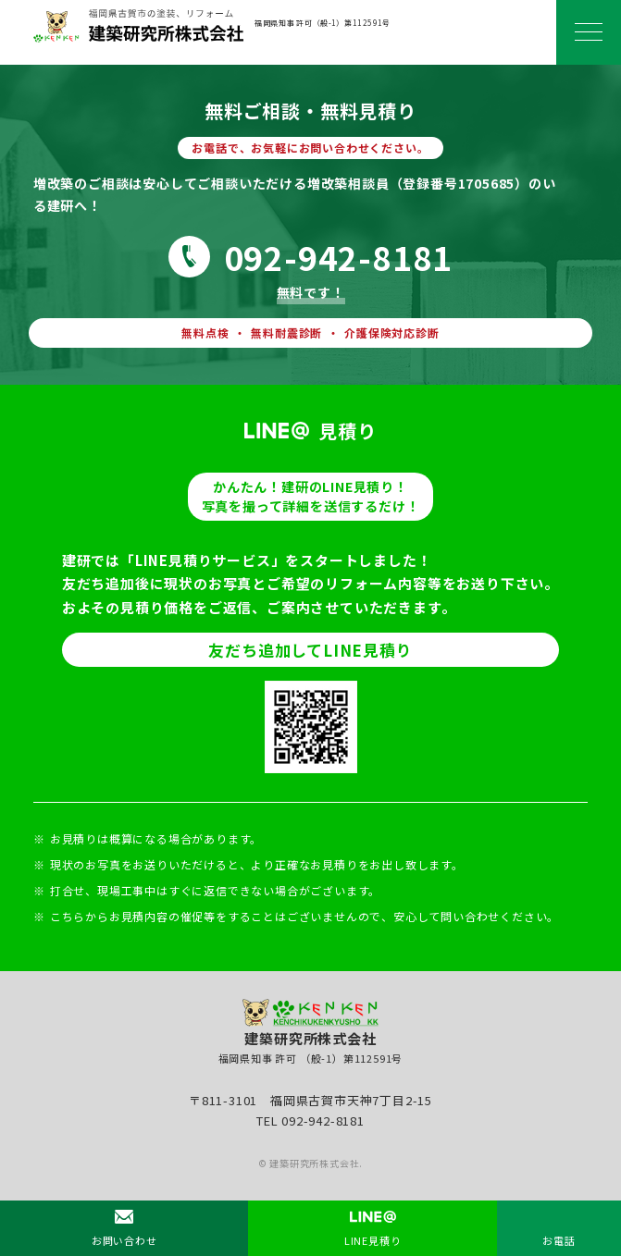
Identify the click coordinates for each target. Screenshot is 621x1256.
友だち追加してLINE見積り (310, 649)
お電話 (558, 1240)
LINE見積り (373, 1240)
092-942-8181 (338, 256)
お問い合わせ (124, 1240)
